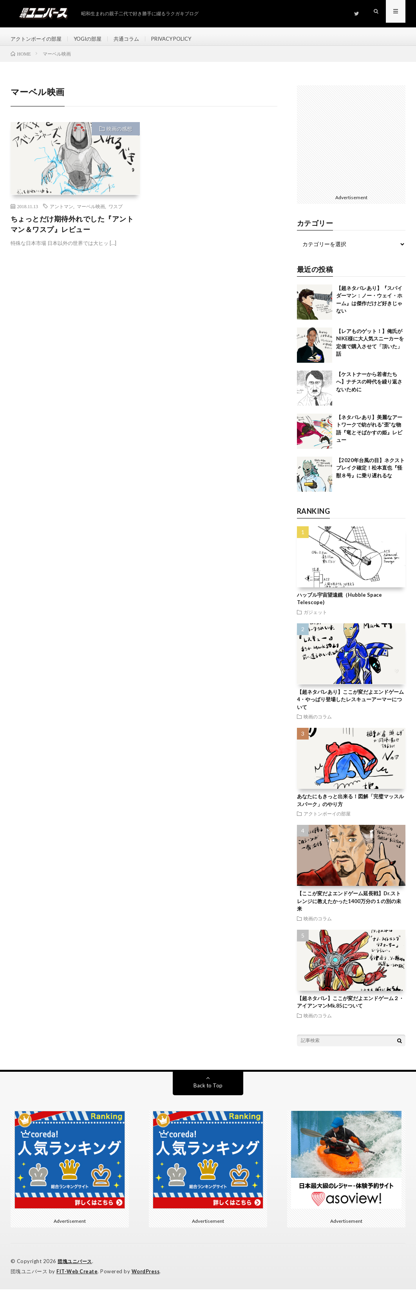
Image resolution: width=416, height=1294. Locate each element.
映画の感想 (119, 134)
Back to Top (207, 1090)
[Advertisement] (351, 144)
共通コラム (134, 39)
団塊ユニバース (76, 1266)
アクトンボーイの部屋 (38, 39)
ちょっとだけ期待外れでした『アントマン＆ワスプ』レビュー (72, 229)
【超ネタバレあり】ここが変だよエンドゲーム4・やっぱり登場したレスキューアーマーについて (350, 705)
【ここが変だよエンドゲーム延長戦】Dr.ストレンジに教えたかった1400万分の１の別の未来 (349, 907)
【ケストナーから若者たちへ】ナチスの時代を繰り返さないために (369, 387)
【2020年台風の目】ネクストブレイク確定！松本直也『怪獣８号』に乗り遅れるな (370, 473)
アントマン (61, 211)
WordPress (148, 1276)
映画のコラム (318, 722)
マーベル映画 (91, 211)
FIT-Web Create (77, 1276)
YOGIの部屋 (93, 39)
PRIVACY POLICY (182, 39)
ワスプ (116, 211)
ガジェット (315, 617)
